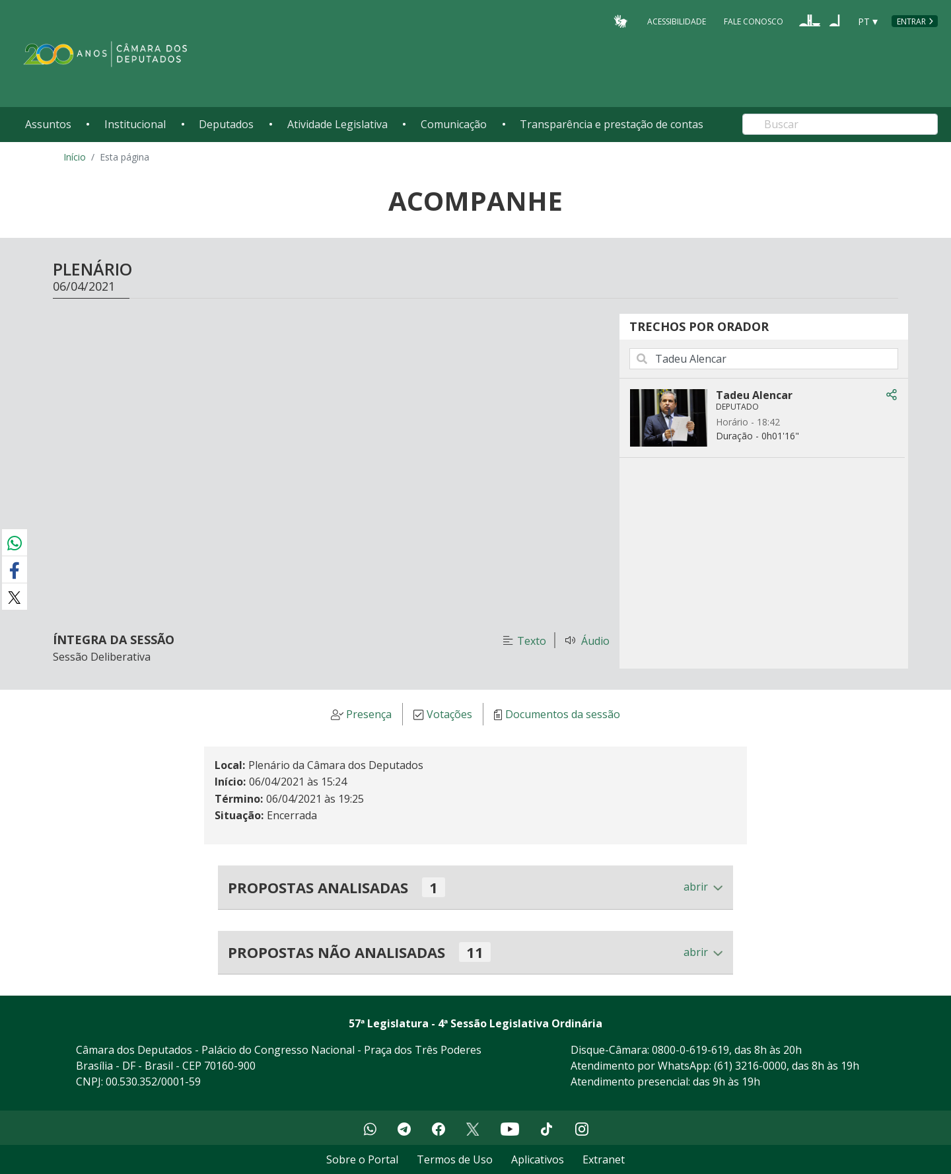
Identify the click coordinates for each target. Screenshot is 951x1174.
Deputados (226, 124)
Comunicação (454, 124)
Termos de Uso (455, 1159)
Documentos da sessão (562, 715)
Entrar (911, 21)
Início (74, 157)
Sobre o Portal (362, 1159)
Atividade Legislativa (337, 124)
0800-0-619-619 (690, 1050)
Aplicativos (537, 1159)
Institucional (135, 124)
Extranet (603, 1159)
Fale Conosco (753, 20)
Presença (369, 715)
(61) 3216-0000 (750, 1065)
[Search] (840, 124)
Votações (449, 715)
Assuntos (48, 124)
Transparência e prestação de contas (611, 124)
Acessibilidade (676, 20)
